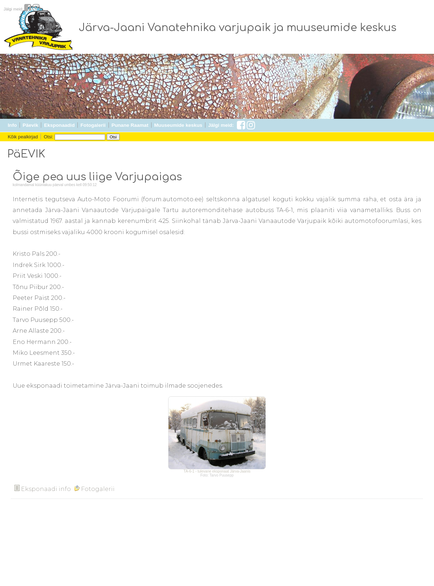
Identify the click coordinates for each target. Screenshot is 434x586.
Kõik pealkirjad (23, 136)
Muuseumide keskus (178, 125)
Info (12, 125)
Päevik (30, 125)
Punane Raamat (129, 125)
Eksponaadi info (42, 489)
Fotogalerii (93, 125)
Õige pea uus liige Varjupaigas (97, 177)
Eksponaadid (59, 125)
